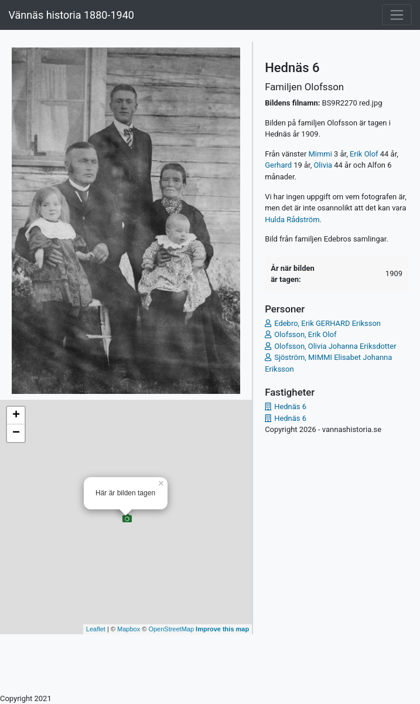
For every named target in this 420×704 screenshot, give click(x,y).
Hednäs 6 (290, 406)
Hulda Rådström (292, 219)
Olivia (322, 165)
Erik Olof (364, 153)
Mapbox (128, 628)
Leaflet (95, 628)
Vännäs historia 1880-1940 (71, 15)
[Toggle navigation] (397, 14)
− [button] (16, 433)
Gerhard (278, 165)
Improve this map (222, 628)
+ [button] (16, 415)
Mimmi (320, 153)
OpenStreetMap (171, 628)
